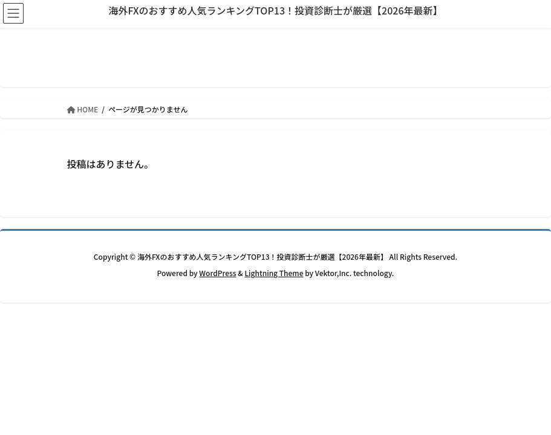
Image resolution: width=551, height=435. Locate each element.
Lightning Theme (273, 273)
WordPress (217, 273)
